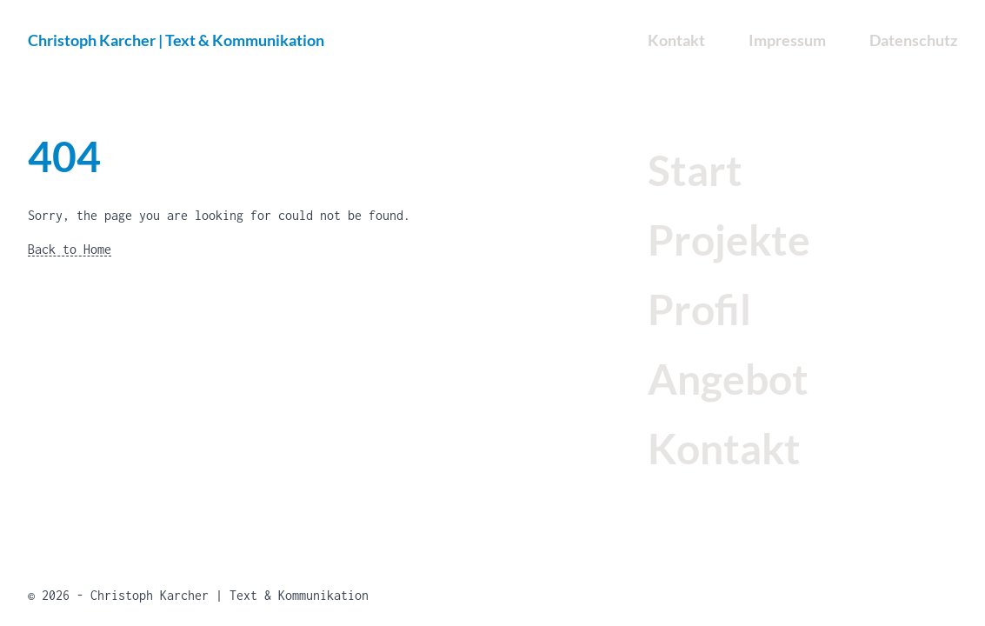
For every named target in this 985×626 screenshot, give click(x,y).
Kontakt (724, 448)
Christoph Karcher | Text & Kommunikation (176, 40)
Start (695, 170)
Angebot (728, 378)
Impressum (787, 40)
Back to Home (69, 249)
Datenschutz (913, 40)
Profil (699, 309)
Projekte (729, 239)
